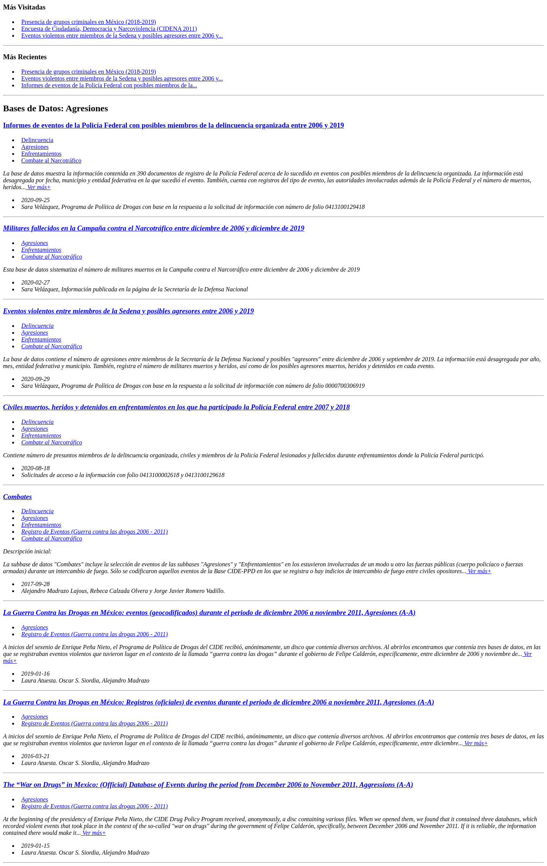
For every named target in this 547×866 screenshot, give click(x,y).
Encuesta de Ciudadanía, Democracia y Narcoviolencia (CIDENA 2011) (109, 28)
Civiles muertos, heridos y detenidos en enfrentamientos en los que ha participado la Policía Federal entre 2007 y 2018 (176, 407)
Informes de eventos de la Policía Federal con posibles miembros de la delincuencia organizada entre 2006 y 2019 (173, 125)
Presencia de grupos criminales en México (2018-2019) (88, 22)
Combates (17, 497)
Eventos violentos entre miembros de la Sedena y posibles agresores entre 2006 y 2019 (128, 311)
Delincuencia (37, 140)
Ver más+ (38, 187)
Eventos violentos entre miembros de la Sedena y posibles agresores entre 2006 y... (122, 35)
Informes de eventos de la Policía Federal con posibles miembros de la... (109, 85)
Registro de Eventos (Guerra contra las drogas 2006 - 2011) (94, 531)
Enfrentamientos (41, 153)
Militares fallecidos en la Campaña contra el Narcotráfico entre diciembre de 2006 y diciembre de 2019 (153, 228)
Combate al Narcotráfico (51, 160)
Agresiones (35, 147)
